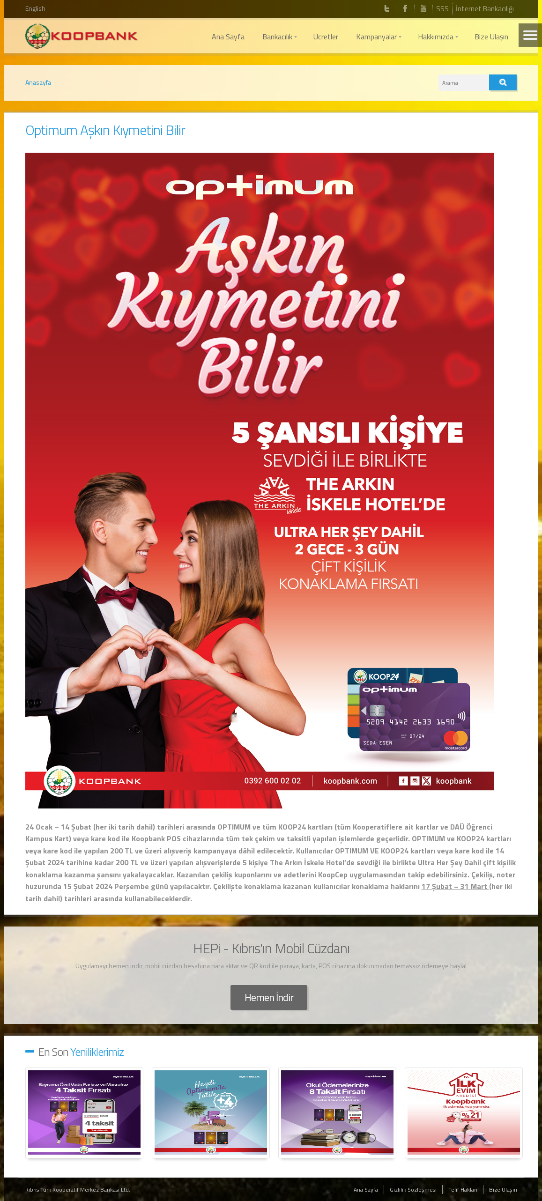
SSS (442, 8)
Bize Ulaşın (503, 1189)
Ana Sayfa (366, 1189)
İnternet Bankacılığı (485, 8)
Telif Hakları (462, 1189)
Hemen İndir (269, 997)
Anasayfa (38, 82)
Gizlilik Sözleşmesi (413, 1189)
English (35, 8)
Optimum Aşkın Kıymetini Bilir (105, 130)
